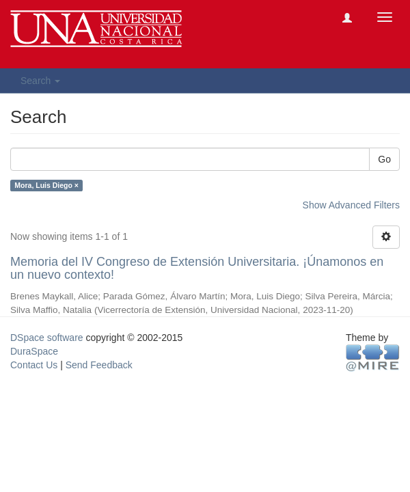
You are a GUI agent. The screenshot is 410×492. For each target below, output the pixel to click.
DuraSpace (34, 351)
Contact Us (33, 364)
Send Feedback (99, 364)
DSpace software (46, 337)
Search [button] (40, 80)
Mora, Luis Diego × (46, 185)
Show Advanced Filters (351, 205)
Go (384, 159)
